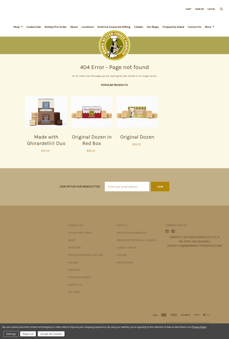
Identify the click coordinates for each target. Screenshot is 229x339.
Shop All (122, 225)
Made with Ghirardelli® (132, 232)
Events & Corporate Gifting (113, 27)
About (74, 27)
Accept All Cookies (51, 334)
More (208, 27)
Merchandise (125, 262)
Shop (16, 27)
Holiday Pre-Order (56, 27)
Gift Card (74, 292)
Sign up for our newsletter (80, 186)
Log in (211, 9)
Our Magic (153, 27)
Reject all (28, 334)
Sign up (199, 9)
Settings (11, 334)
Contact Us (194, 27)
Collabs (138, 27)
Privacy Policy (199, 326)
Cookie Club (33, 27)
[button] (114, 45)
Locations (88, 27)
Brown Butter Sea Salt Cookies (136, 240)
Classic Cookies (126, 247)
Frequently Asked (173, 27)
